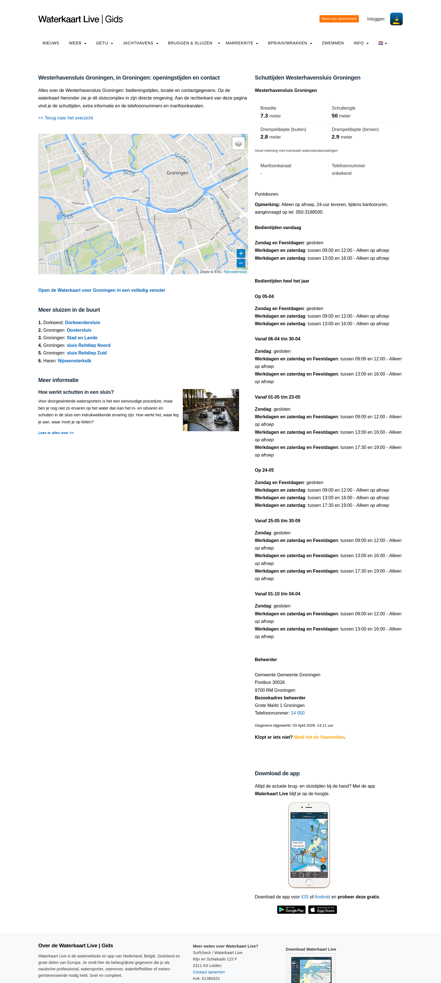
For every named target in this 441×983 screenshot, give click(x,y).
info (361, 43)
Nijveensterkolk (74, 360)
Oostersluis (79, 330)
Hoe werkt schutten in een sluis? (76, 392)
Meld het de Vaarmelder (319, 737)
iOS (305, 896)
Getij (104, 43)
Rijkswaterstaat (235, 272)
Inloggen (375, 19)
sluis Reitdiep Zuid (87, 353)
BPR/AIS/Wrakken (290, 43)
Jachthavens (140, 43)
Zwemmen (333, 43)
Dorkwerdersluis (82, 322)
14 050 (298, 713)
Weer (77, 43)
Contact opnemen (209, 972)
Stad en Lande (82, 337)
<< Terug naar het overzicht (65, 118)
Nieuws (50, 43)
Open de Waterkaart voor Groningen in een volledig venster (101, 290)
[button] (238, 143)
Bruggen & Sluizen (190, 43)
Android (322, 896)
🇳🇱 (382, 43)
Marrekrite (242, 43)
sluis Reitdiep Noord (89, 345)
